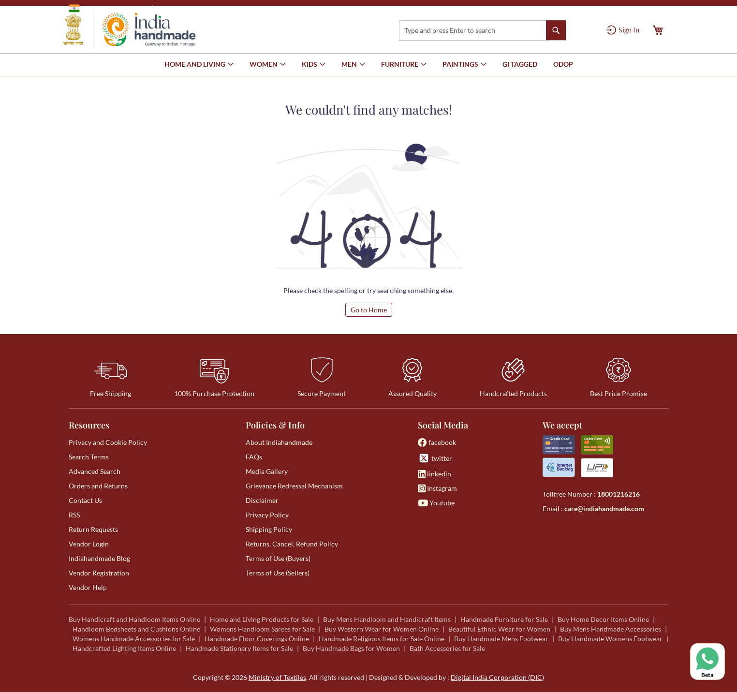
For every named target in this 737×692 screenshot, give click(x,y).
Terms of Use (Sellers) (278, 573)
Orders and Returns (98, 486)
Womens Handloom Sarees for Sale (262, 629)
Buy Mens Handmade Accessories (610, 629)
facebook (437, 442)
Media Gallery (267, 471)
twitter (435, 458)
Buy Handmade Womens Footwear (610, 638)
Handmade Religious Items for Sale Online (381, 638)
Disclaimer (262, 500)
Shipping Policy (269, 529)
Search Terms (89, 457)
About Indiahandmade (279, 442)
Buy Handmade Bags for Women (351, 648)
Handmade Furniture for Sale (504, 619)
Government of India (108, 8)
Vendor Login (89, 544)
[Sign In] (622, 30)
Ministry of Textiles (187, 8)
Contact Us (85, 500)
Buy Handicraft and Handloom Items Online (134, 619)
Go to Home (369, 310)
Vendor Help (88, 587)
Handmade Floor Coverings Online (257, 638)
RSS (74, 515)
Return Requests (93, 529)
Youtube (436, 503)
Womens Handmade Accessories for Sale (134, 638)
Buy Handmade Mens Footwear (501, 638)
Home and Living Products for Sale (261, 619)
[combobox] (482, 30)
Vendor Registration (99, 573)
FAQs (254, 457)
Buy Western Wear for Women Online (381, 629)
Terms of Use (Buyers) (278, 558)
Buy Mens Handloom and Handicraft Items (387, 619)
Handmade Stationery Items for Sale (239, 648)
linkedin (434, 474)
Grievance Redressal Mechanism (294, 486)
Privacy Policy (267, 515)
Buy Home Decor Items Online (603, 619)
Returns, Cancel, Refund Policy (292, 544)
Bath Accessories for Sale (447, 648)
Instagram (437, 488)
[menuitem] (520, 64)
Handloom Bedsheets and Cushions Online (136, 629)
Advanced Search (94, 471)
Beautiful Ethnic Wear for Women (499, 629)
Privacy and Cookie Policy (108, 442)
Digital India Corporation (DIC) (497, 677)
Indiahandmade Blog (99, 558)
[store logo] (129, 29)
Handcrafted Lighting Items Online (124, 648)
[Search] (556, 30)
